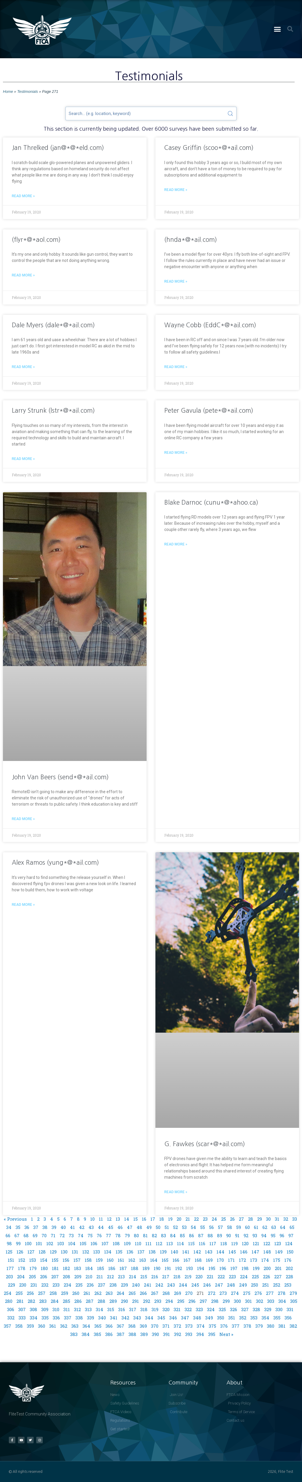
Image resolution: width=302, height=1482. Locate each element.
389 (144, 1334)
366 (109, 1326)
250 (254, 1285)
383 (74, 1334)
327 (245, 1309)
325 (222, 1309)
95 (273, 1235)
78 (118, 1235)
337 (67, 1318)
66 (8, 1235)
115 (191, 1243)
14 (126, 1219)
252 (276, 1285)
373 (189, 1326)
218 (176, 1276)
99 (18, 1243)
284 (55, 1301)
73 (71, 1235)
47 (129, 1227)
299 (226, 1301)
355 (276, 1318)
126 (20, 1252)
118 (223, 1243)
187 (123, 1268)
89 (219, 1235)
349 (209, 1318)
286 (78, 1301)
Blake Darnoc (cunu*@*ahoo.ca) (211, 502)
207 (55, 1276)
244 (183, 1285)
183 (77, 1268)
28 (250, 1219)
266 (143, 1293)
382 (293, 1326)
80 (136, 1235)
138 (152, 1252)
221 (210, 1276)
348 (197, 1318)
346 (173, 1318)
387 (120, 1334)
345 (161, 1318)
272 (211, 1293)
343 (137, 1318)
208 (66, 1276)
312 (77, 1309)
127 (31, 1252)
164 (153, 1260)
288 (101, 1301)
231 (33, 1285)
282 (31, 1301)
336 (56, 1318)
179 (33, 1268)
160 (110, 1260)
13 (118, 1219)
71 (53, 1235)
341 (113, 1318)
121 (256, 1243)
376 (224, 1326)
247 (219, 1285)
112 (159, 1243)
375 (212, 1326)
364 (86, 1326)
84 (173, 1235)
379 (259, 1326)
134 (107, 1252)
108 (116, 1243)
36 (26, 1227)
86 (191, 1235)
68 (26, 1235)
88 (210, 1235)
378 (247, 1326)
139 (163, 1252)
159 (99, 1260)
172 (242, 1260)
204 (21, 1276)
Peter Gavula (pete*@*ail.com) (208, 410)
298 (215, 1301)
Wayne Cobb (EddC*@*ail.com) (210, 325)
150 (290, 1252)
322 (188, 1309)
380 (270, 1326)
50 (158, 1227)
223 (232, 1276)
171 (231, 1260)
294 (169, 1301)
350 (220, 1318)
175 (276, 1260)
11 (101, 1219)
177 (10, 1268)
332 (10, 1318)
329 (267, 1309)
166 (176, 1260)
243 (171, 1285)
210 (89, 1276)
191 (168, 1268)
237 (101, 1285)
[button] (277, 29)
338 (79, 1318)
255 (19, 1293)
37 (35, 1227)
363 (74, 1326)
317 (132, 1309)
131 (75, 1252)
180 (44, 1268)
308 (33, 1309)
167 (187, 1260)
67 (16, 1235)
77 (108, 1235)
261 (86, 1293)
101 (39, 1243)
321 (177, 1309)
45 (110, 1227)
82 (154, 1235)
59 (238, 1227)
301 (248, 1301)
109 (127, 1243)
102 (49, 1243)
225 (255, 1276)
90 (228, 1235)
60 (247, 1227)
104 (72, 1243)
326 (233, 1309)
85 (182, 1235)
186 (111, 1268)
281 (20, 1301)
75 (90, 1235)
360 (41, 1326)
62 (264, 1227)
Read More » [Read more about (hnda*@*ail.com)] (175, 281)
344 (149, 1318)
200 (267, 1268)
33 (294, 1219)
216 (154, 1276)
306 (10, 1309)
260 (75, 1293)
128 (42, 1252)
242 (159, 1285)
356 (288, 1318)
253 (287, 1285)
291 (135, 1301)
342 (125, 1318)
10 (92, 1219)
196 (222, 1268)
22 (196, 1219)
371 (166, 1326)
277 (270, 1293)
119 (234, 1243)
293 (157, 1301)
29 (259, 1219)
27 (241, 1219)
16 (144, 1219)
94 (264, 1235)
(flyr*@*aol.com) (36, 240)
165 (165, 1260)
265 (132, 1293)
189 (146, 1268)
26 (232, 1219)
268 (166, 1293)
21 (188, 1219)
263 (109, 1293)
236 (90, 1285)
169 (209, 1260)
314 (99, 1309)
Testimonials (27, 91)
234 (67, 1285)
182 (66, 1268)
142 (197, 1252)
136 (130, 1252)
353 (253, 1318)
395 (211, 1334)
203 (9, 1276)
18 (161, 1219)
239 (124, 1285)
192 (178, 1268)
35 (18, 1227)
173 (253, 1260)
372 (177, 1326)
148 (267, 1252)
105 (83, 1243)
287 (89, 1301)
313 (88, 1309)
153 (32, 1260)
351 (231, 1318)
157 (77, 1260)
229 (11, 1285)
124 (289, 1243)
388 (132, 1334)
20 (179, 1219)
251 (265, 1285)
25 (223, 1219)
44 (101, 1227)
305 (293, 1301)
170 (220, 1260)
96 (282, 1235)
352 (242, 1318)
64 (282, 1227)
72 (62, 1235)
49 (149, 1227)
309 (44, 1309)
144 (220, 1252)
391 (166, 1334)
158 (88, 1260)
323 (199, 1309)
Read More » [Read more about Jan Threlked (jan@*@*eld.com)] (23, 196)
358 (19, 1326)
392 (177, 1334)
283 (43, 1301)
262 (97, 1293)
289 (113, 1301)
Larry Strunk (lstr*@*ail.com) (53, 410)
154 (43, 1260)
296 (192, 1301)
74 (80, 1235)
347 (185, 1318)
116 (202, 1243)
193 (189, 1268)
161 (121, 1260)
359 (30, 1326)
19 (170, 1219)
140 (174, 1252)
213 (121, 1276)
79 (127, 1235)
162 (131, 1260)
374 (201, 1326)
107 (105, 1243)
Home (8, 91)
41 (72, 1227)
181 (55, 1268)
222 (221, 1276)
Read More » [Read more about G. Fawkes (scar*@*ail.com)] (175, 1192)
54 (193, 1227)
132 (85, 1252)
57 (220, 1227)
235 (79, 1285)
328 (256, 1309)
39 (54, 1227)
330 (279, 1309)
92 (246, 1235)
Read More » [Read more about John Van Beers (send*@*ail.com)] (23, 819)
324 (211, 1309)
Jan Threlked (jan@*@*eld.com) (58, 148)
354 (265, 1318)
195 (212, 1268)
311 (66, 1309)
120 (245, 1243)
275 (246, 1293)
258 (53, 1293)
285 (66, 1301)
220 (199, 1276)
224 (244, 1276)
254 (8, 1293)
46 (120, 1227)
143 (208, 1252)
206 (43, 1276)
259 (64, 1293)
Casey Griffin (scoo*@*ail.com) (209, 148)
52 (175, 1227)
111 (148, 1243)
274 (235, 1293)
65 (292, 1227)
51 (167, 1227)
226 (266, 1276)
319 (155, 1309)
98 (9, 1243)
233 (56, 1285)
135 (119, 1252)
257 (41, 1293)
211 (99, 1276)
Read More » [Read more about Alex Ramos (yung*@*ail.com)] (23, 905)
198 (245, 1268)
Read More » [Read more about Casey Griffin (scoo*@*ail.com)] (175, 190)
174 (265, 1260)
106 (94, 1243)
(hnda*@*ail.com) (190, 240)
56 (211, 1227)
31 (277, 1219)
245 (195, 1285)
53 (184, 1227)
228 (289, 1276)
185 (100, 1268)
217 (165, 1276)
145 (232, 1252)
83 (163, 1235)
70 (44, 1235)
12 (109, 1219)
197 (233, 1268)
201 (278, 1268)
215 (143, 1276)
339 (90, 1318)
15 (135, 1219)
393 (188, 1334)
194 (200, 1268)
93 (254, 1235)
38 (44, 1227)
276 (258, 1293)
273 (223, 1293)
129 (53, 1252)
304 (282, 1301)
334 (33, 1318)
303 (270, 1301)
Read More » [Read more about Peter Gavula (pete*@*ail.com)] (175, 453)
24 (214, 1219)
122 (266, 1243)
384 (86, 1334)
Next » (226, 1334)
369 (143, 1326)
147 (255, 1252)
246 (207, 1285)
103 (60, 1243)
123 (277, 1243)
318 (143, 1309)
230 (22, 1285)
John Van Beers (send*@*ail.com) (60, 777)
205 (32, 1276)
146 (243, 1252)
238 (113, 1285)
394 (200, 1334)
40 (63, 1227)
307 (22, 1309)
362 (63, 1326)
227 (278, 1276)
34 (9, 1227)
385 (97, 1334)
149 (279, 1252)
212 (110, 1276)
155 (55, 1260)
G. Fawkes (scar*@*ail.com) (204, 1144)
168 (198, 1260)
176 (287, 1260)
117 (212, 1243)
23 (205, 1219)
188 (134, 1268)
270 (189, 1293)
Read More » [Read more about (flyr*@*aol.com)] (23, 275)
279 (293, 1293)
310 (55, 1309)
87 (200, 1235)
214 (132, 1276)
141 (185, 1252)
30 (268, 1219)
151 (11, 1260)
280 (8, 1301)
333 (22, 1318)
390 (155, 1334)
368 (132, 1326)
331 (290, 1309)
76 (99, 1235)
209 (77, 1276)
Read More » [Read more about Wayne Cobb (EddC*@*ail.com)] (175, 367)
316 (121, 1309)
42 (81, 1227)
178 (21, 1268)
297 (203, 1301)
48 (139, 1227)
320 (166, 1309)
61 (256, 1227)
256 (30, 1293)
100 (28, 1243)
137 (141, 1252)
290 (124, 1301)
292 (146, 1301)
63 (273, 1227)
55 (202, 1227)
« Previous (15, 1219)
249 (243, 1285)
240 (136, 1285)
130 (64, 1252)
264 (120, 1293)
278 (281, 1293)
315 (110, 1309)
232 (44, 1285)
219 (188, 1276)
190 (157, 1268)
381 (281, 1326)
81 (145, 1235)
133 (96, 1252)
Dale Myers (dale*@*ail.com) (53, 325)
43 (91, 1227)
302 (259, 1301)
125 (9, 1252)
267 (154, 1293)
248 (231, 1285)
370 (154, 1326)
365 (97, 1326)
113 (169, 1243)
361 (52, 1326)
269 (177, 1293)
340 (102, 1318)
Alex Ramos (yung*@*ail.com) (55, 862)
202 (289, 1268)
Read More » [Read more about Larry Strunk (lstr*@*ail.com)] (23, 459)
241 (147, 1285)
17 (152, 1219)
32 (285, 1219)
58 (229, 1227)
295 (180, 1301)
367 (120, 1326)
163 (142, 1260)
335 (45, 1318)
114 (180, 1243)
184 (89, 1268)
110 (138, 1243)
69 (35, 1235)
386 (109, 1334)
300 (237, 1301)
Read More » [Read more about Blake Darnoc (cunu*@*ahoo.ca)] (175, 544)
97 (290, 1235)
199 (256, 1268)
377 (235, 1326)
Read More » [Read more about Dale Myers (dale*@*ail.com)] (23, 367)
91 (237, 1235)
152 (21, 1260)
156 (66, 1260)
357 (7, 1326)
